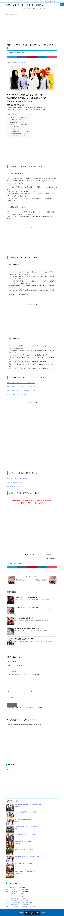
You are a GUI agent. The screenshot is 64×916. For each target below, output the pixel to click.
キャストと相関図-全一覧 (15, 482)
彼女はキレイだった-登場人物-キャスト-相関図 (17, 902)
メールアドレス (28, 691)
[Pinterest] (32, 57)
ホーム (8, 14)
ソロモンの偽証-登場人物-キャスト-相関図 (16, 904)
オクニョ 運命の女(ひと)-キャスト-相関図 (16, 898)
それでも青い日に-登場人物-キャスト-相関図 (25, 834)
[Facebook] (22, 57)
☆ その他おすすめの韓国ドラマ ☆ (17, 133)
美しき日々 (15, 14)
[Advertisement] (32, 30)
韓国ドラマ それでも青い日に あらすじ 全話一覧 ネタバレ (28, 804)
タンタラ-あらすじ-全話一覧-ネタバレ (25, 618)
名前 (8, 691)
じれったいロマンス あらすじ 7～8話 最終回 (27, 607)
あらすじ (36, 554)
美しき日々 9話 (14, 126)
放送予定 (47, 554)
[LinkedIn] (42, 57)
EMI (56, 558)
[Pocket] (52, 57)
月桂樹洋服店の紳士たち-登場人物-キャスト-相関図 (27, 826)
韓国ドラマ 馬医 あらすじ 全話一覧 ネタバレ (25, 871)
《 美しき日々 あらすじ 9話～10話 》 (18, 124)
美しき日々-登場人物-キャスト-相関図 (17, 394)
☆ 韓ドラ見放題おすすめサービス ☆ (18, 136)
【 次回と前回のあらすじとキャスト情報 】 (19, 131)
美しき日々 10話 (15, 129)
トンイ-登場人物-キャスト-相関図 (14, 887)
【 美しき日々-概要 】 (16, 120)
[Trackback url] (32, 724)
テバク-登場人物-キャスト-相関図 (14, 896)
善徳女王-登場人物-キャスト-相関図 (23, 841)
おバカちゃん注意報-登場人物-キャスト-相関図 (26, 812)
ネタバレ (42, 554)
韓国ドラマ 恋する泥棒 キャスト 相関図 (15, 891)
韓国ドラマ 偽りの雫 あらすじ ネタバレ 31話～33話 (29, 628)
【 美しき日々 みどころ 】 (17, 122)
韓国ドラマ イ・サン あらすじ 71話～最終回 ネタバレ (19, 906)
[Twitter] (12, 57)
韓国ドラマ (53, 554)
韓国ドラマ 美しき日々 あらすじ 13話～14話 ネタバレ (21, 386)
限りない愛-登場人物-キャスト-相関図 (23, 863)
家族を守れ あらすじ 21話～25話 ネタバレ (26, 639)
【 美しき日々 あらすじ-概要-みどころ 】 (19, 117)
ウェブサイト (10, 697)
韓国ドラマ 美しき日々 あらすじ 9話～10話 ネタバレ (21, 383)
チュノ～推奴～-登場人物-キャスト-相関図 (16, 900)
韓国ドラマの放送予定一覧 (15, 486)
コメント (9, 677)
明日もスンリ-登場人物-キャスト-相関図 (24, 849)
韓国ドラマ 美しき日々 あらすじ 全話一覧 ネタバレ (20, 390)
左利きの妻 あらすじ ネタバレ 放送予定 (15, 889)
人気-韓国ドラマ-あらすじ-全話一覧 (17, 478)
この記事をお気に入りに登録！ (17, 62)
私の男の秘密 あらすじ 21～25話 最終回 (26, 597)
